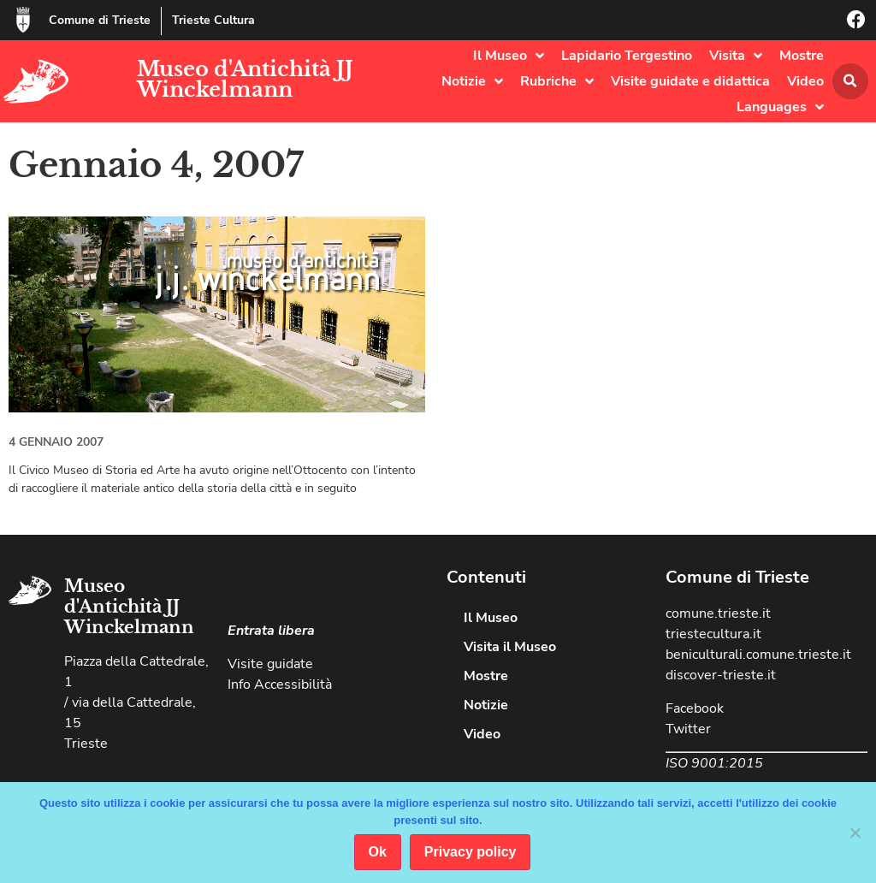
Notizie (472, 81)
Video (805, 81)
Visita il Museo (510, 646)
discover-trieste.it (721, 675)
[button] (850, 81)
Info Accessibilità (280, 684)
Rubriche (557, 81)
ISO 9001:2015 (714, 763)
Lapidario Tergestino (626, 55)
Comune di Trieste (100, 20)
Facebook (695, 708)
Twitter (688, 729)
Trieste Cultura (213, 20)
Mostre (801, 55)
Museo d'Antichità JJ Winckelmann (245, 79)
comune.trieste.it (718, 613)
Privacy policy (470, 851)
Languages (780, 107)
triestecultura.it (713, 634)
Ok (378, 851)
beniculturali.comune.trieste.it (758, 654)
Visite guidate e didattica (690, 81)
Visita (735, 55)
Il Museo (508, 55)
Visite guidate (270, 664)
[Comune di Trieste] (23, 20)
